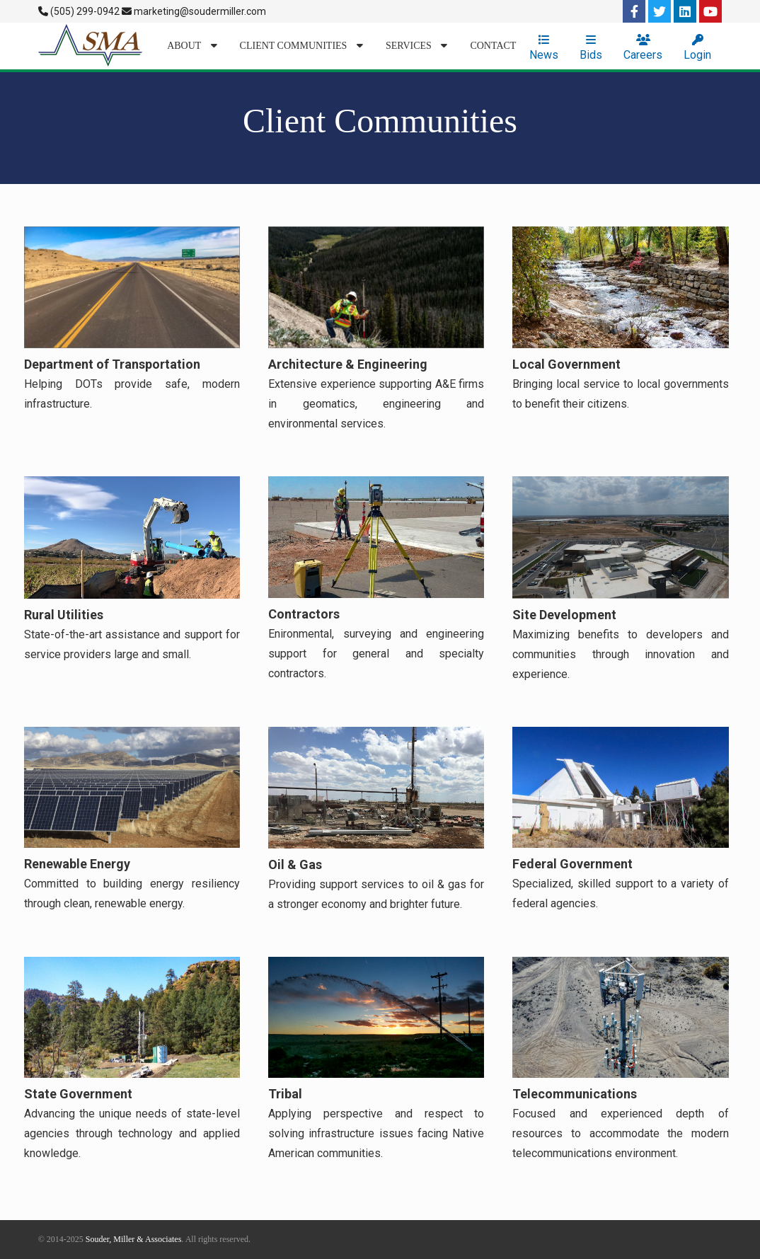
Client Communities (301, 45)
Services (417, 45)
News (543, 48)
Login (697, 48)
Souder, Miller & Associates (134, 1239)
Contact (493, 45)
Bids (591, 48)
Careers (642, 48)
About (192, 45)
